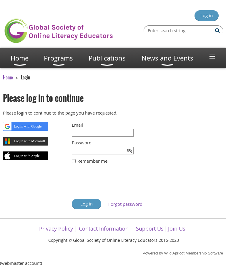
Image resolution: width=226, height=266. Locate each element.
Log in (206, 15)
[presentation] (116, 184)
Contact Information (104, 228)
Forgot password (125, 204)
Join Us (176, 228)
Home (8, 77)
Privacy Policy (56, 228)
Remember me (92, 161)
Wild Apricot (174, 253)
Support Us (150, 228)
